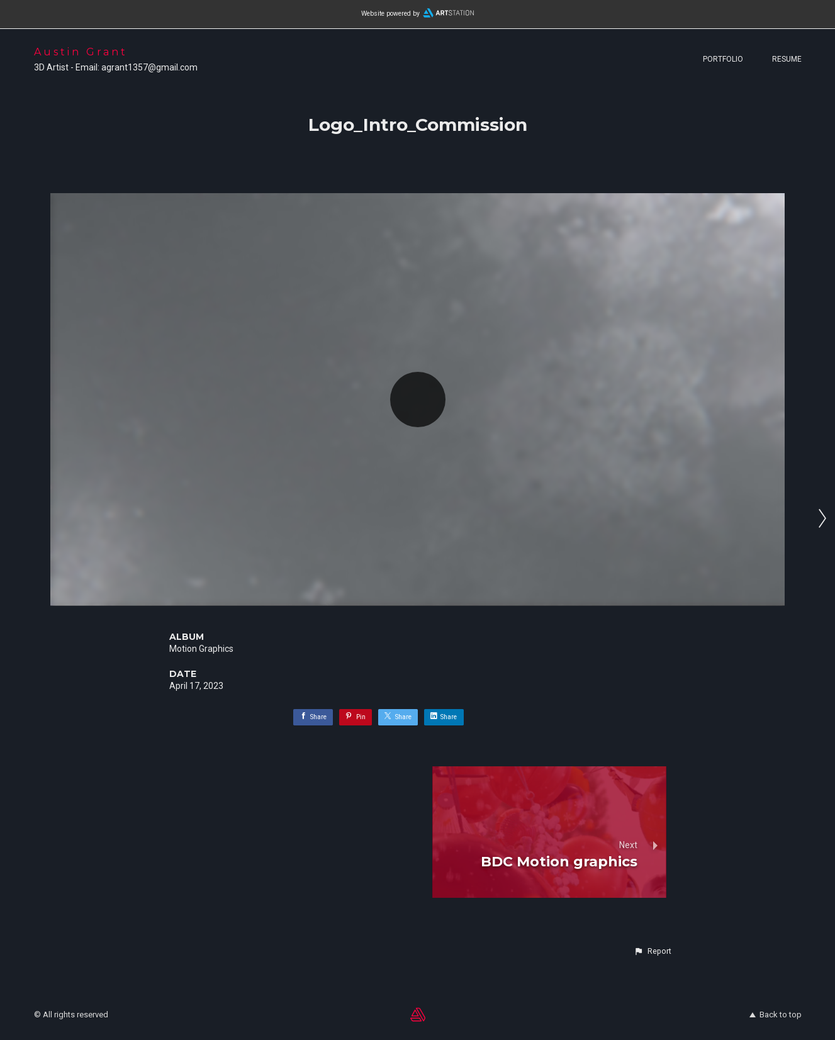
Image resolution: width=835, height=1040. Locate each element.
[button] (652, 951)
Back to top (775, 1014)
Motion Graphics (201, 649)
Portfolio (723, 59)
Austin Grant (81, 52)
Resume (787, 59)
